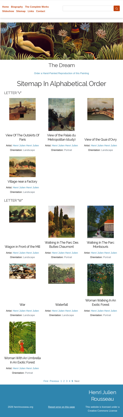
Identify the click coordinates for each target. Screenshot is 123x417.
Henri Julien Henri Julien (26, 145)
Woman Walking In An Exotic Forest (100, 302)
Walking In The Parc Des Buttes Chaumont (61, 245)
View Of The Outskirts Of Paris (22, 137)
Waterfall (61, 304)
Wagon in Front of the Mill (22, 246)
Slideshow (8, 11)
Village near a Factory (22, 181)
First (46, 381)
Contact (40, 11)
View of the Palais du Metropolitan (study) (61, 137)
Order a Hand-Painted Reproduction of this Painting (61, 73)
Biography (17, 7)
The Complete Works (37, 7)
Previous (54, 381)
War (22, 304)
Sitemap (21, 11)
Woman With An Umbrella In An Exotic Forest (22, 360)
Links (31, 11)
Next (77, 381)
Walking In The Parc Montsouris (100, 245)
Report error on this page (61, 407)
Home (5, 7)
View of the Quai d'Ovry (100, 139)
